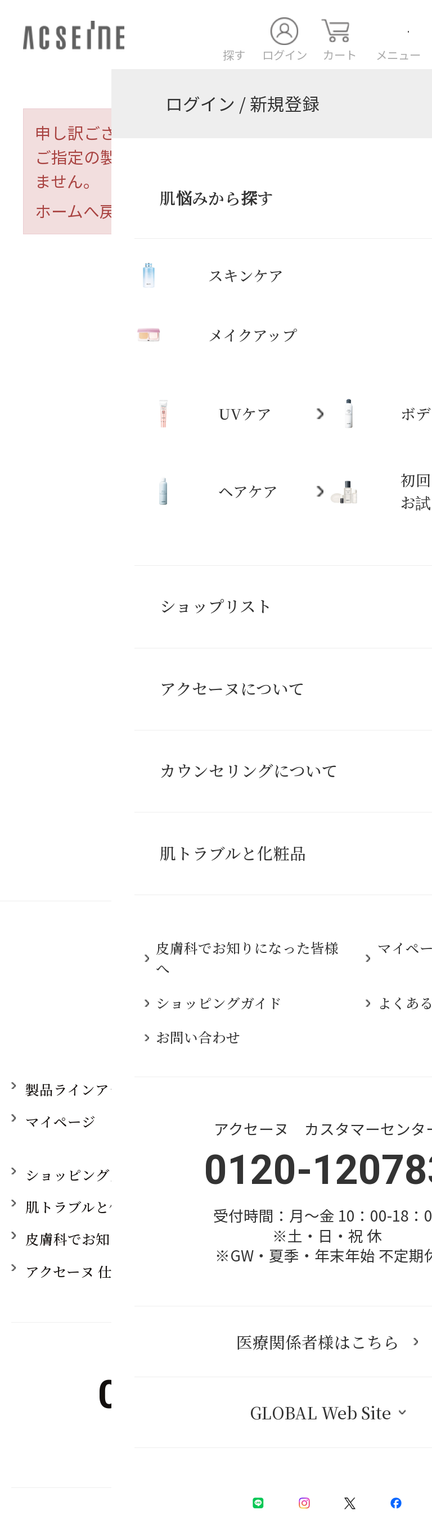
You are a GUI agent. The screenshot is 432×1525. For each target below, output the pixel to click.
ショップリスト (321, 1174)
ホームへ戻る (83, 210)
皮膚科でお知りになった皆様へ (123, 1239)
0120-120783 (216, 1395)
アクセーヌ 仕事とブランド (110, 1271)
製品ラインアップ (80, 1089)
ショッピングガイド (88, 1174)
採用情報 (300, 1271)
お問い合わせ (314, 1239)
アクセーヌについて (334, 1089)
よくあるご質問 (321, 1207)
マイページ (60, 1121)
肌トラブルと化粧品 (88, 1207)
